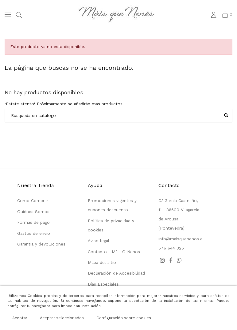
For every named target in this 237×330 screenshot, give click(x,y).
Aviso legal (98, 240)
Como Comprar (32, 200)
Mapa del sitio (102, 262)
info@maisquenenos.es (181, 238)
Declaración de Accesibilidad (116, 273)
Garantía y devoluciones (41, 244)
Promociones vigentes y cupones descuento (112, 205)
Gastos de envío (33, 233)
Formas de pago (33, 222)
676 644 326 (171, 248)
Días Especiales (103, 284)
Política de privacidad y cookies (111, 225)
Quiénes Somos (33, 211)
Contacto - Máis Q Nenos (114, 251)
